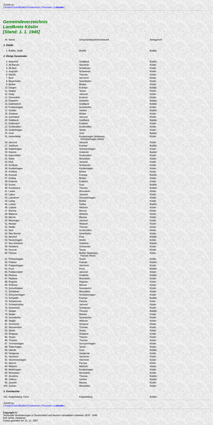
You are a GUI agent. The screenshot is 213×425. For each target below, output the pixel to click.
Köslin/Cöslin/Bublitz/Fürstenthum (22, 7)
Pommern (47, 7)
